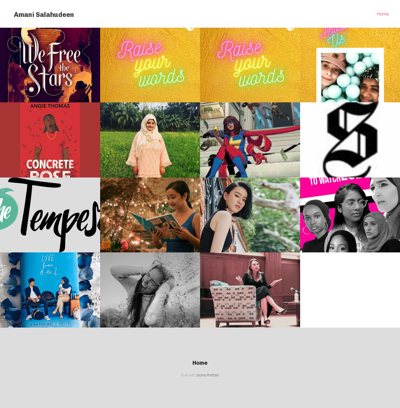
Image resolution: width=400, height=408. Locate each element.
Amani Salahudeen (44, 15)
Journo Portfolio (207, 375)
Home (383, 14)
